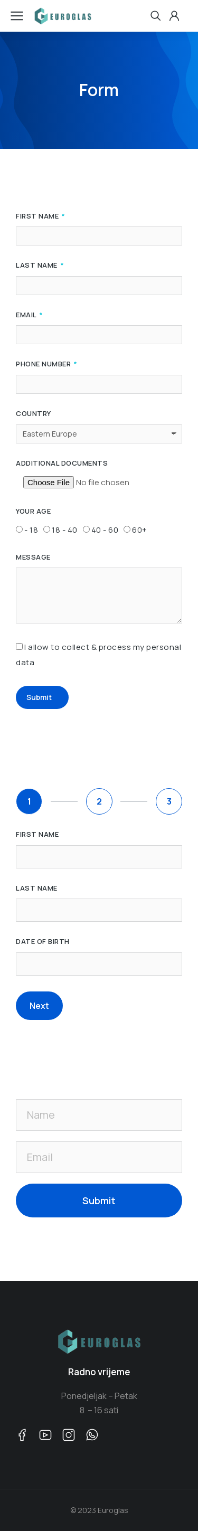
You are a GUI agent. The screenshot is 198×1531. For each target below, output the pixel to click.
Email (27, 315)
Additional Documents (62, 463)
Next (39, 1006)
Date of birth (43, 942)
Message (33, 557)
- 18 (31, 529)
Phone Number (44, 364)
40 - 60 (105, 529)
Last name (37, 888)
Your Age (33, 511)
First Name (38, 216)
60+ (139, 529)
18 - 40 (65, 529)
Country (33, 414)
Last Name (37, 265)
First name (37, 834)
